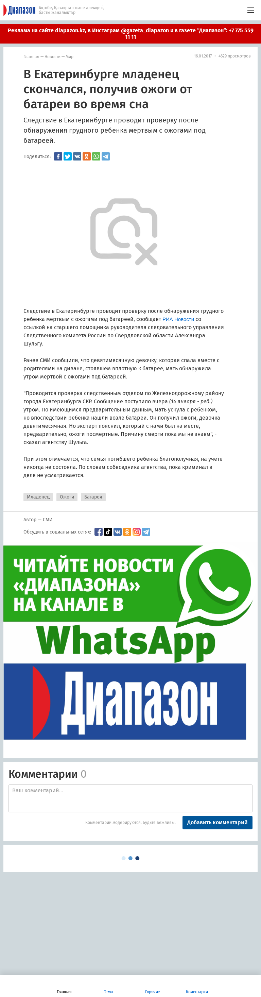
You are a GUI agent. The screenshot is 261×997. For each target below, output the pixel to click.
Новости (52, 56)
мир (69, 56)
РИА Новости (178, 319)
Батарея (93, 497)
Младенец (38, 497)
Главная (31, 56)
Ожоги (67, 497)
